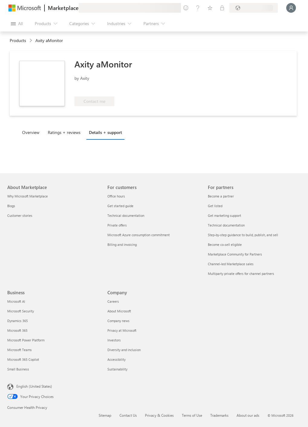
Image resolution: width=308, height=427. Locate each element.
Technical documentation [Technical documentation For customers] (125, 215)
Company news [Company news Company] (118, 320)
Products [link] (18, 40)
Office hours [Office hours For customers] (116, 196)
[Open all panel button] (16, 23)
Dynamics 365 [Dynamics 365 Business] (17, 320)
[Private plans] (222, 8)
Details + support (105, 132)
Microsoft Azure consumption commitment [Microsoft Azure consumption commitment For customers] (138, 235)
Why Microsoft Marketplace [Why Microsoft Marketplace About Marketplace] (27, 196)
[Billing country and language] (253, 8)
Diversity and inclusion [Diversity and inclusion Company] (124, 349)
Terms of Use (192, 415)
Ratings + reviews (64, 132)
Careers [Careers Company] (113, 301)
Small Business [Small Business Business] (18, 369)
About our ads (248, 415)
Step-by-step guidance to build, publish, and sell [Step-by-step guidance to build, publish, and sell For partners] (243, 235)
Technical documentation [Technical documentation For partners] (226, 225)
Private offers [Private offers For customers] (117, 225)
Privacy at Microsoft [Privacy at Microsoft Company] (121, 330)
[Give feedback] (186, 8)
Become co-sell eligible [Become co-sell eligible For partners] (225, 244)
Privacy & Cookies (159, 415)
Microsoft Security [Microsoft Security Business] (20, 311)
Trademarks (219, 415)
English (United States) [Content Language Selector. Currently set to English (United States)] (34, 386)
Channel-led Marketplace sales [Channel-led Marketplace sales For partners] (231, 264)
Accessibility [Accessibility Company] (116, 359)
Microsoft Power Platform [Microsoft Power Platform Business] (25, 340)
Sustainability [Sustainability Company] (117, 369)
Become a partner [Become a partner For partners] (221, 196)
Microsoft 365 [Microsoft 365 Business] (17, 330)
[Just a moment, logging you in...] (291, 8)
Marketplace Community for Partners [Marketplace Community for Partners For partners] (235, 254)
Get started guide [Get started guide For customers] (120, 206)
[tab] (32, 132)
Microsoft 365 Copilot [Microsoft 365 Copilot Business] (23, 359)
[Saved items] (210, 8)
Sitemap (105, 415)
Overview (30, 132)
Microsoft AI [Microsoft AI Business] (16, 301)
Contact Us (128, 415)
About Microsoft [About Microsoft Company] (119, 311)
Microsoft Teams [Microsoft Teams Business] (19, 349)
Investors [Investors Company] (114, 340)
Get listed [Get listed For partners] (215, 206)
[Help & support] (198, 8)
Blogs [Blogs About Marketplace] (11, 206)
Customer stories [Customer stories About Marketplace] (19, 215)
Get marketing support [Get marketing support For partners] (224, 215)
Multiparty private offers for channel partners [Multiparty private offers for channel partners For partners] (241, 273)
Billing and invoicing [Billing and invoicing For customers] (122, 244)
